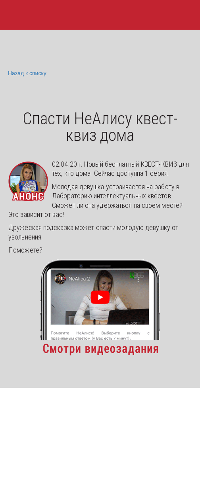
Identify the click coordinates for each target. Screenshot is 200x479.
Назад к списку (26, 73)
